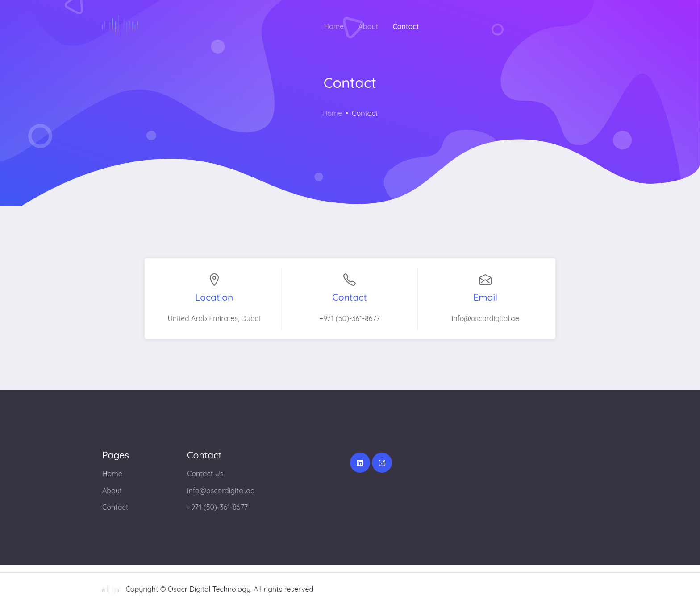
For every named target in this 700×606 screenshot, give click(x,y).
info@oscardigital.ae (220, 490)
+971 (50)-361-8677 (217, 507)
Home (334, 26)
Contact (405, 26)
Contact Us (205, 473)
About (368, 26)
